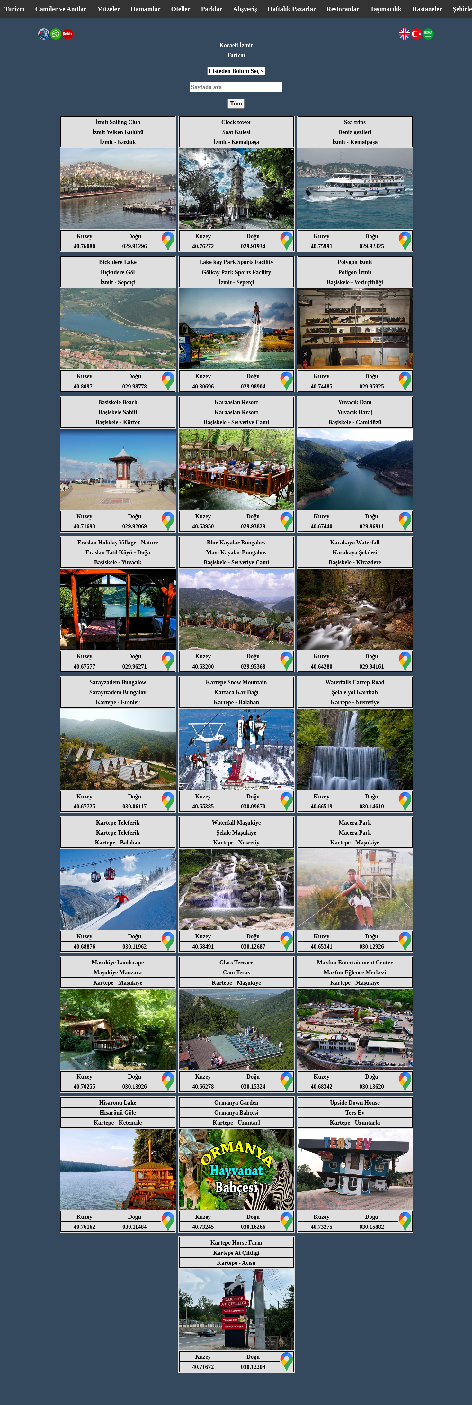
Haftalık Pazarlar (292, 9)
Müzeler (108, 9)
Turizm (14, 9)
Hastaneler (427, 9)
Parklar (212, 9)
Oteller (181, 9)
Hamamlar (145, 9)
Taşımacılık (385, 9)
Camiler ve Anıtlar (61, 9)
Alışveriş (245, 9)
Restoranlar (342, 9)
